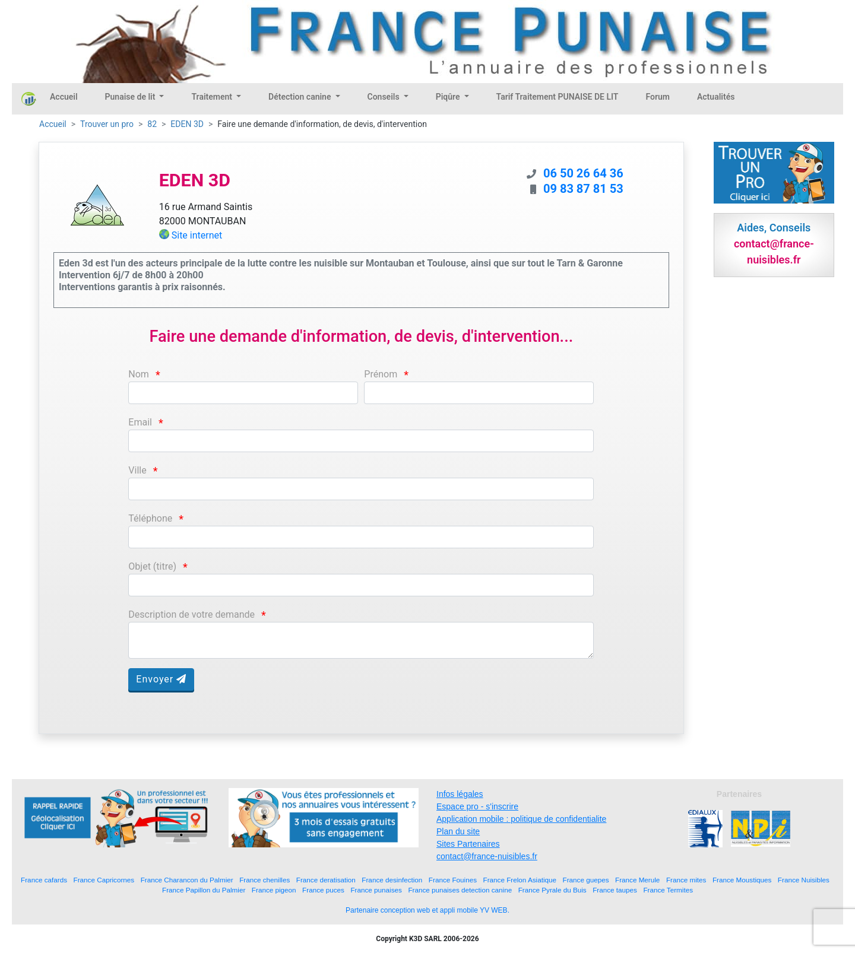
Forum (657, 96)
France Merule (637, 880)
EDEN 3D (187, 124)
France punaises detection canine (460, 890)
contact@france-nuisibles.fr (486, 856)
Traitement (212, 96)
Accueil (64, 96)
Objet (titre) (152, 566)
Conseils (385, 96)
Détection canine (300, 96)
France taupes (615, 890)
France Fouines (453, 880)
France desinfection (392, 880)
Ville (137, 470)
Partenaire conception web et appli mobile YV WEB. (427, 910)
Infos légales (459, 794)
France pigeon (274, 890)
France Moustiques (741, 880)
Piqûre (449, 96)
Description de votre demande (191, 614)
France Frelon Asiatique (519, 880)
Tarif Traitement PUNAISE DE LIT (557, 96)
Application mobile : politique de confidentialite (521, 819)
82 (152, 124)
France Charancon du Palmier (187, 880)
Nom (138, 374)
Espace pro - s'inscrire (477, 806)
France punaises (375, 890)
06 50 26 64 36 (583, 173)
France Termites (668, 890)
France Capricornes (104, 880)
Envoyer (161, 679)
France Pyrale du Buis (552, 890)
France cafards (44, 880)
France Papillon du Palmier (203, 890)
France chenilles (264, 880)
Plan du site (458, 831)
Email (140, 422)
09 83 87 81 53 (583, 189)
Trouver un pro (107, 124)
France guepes (586, 880)
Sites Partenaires (468, 844)
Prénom (380, 374)
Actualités (715, 96)
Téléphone (150, 518)
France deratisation (326, 880)
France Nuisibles (803, 880)
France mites (686, 880)
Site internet (197, 235)
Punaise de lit (131, 96)
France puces (323, 890)
